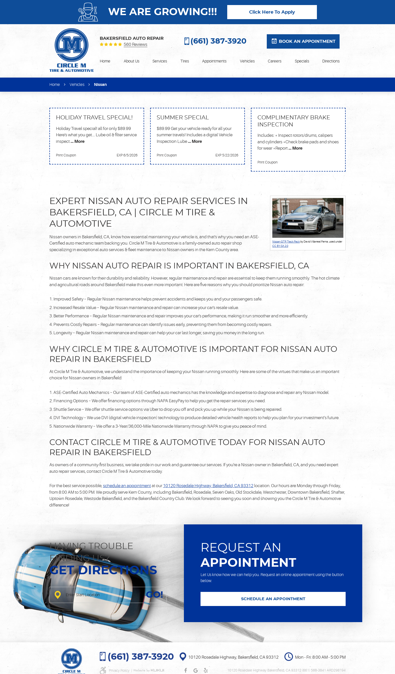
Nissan (100, 84)
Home (105, 61)
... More (77, 141)
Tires (184, 61)
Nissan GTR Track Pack (286, 241)
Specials (302, 61)
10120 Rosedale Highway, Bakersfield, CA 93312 (208, 485)
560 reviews (135, 44)
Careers (274, 61)
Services (159, 61)
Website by (148, 670)
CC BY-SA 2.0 (280, 246)
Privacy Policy (119, 670)
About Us (131, 61)
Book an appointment (307, 41)
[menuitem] (105, 61)
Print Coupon (66, 155)
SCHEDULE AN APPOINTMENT (273, 599)
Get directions (103, 571)
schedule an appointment (127, 485)
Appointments (214, 61)
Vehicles (247, 61)
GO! (154, 594)
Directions (331, 61)
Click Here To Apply (272, 12)
